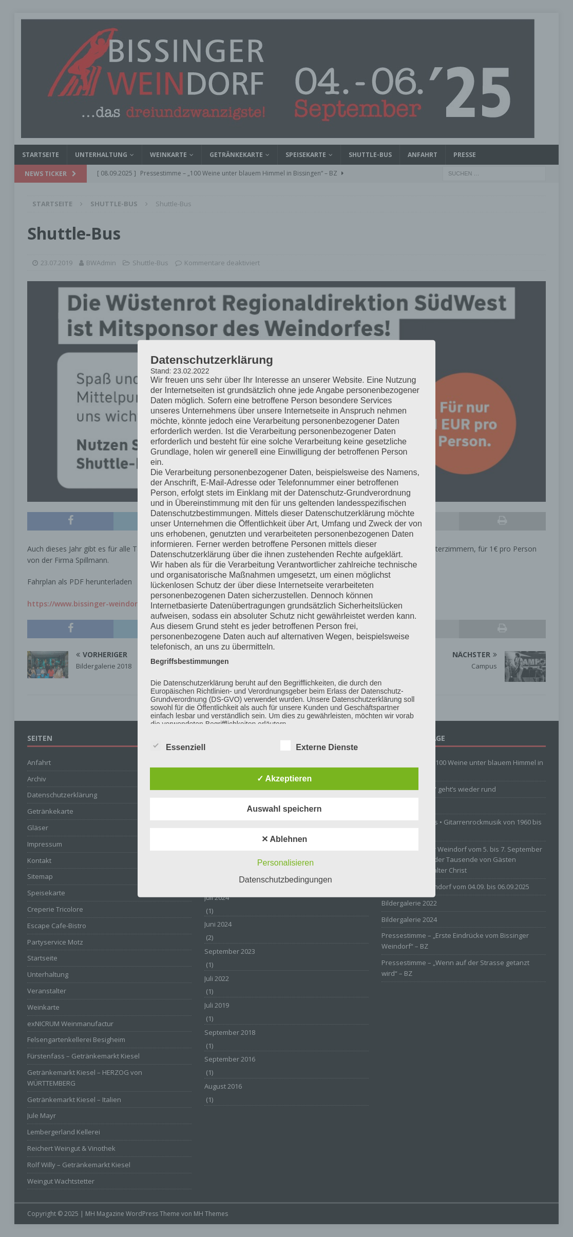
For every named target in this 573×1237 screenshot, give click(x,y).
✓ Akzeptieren (284, 778)
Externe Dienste (319, 746)
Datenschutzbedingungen (285, 879)
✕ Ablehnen (284, 839)
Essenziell (177, 746)
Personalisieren (285, 862)
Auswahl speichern (284, 808)
